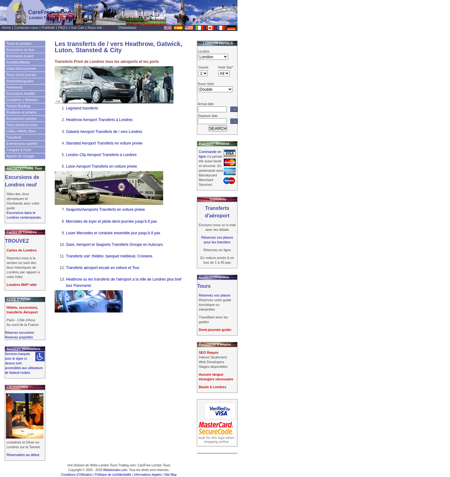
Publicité (48, 27)
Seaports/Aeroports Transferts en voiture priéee (105, 209)
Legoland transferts (82, 108)
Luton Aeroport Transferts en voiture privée (101, 166)
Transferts (14, 137)
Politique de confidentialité (113, 474)
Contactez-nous (26, 27)
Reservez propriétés (19, 337)
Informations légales (148, 474)
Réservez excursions (19, 332)
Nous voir (95, 27)
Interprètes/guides (20, 81)
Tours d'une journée (21, 75)
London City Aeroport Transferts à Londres (101, 155)
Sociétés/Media (18, 62)
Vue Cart (77, 27)
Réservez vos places (215, 295)
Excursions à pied (19, 56)
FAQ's (63, 27)
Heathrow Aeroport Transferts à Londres (99, 120)
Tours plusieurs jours (22, 125)
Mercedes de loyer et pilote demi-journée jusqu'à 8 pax (111, 221)
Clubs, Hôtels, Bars (21, 131)
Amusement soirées (21, 118)
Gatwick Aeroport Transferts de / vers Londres (104, 131)
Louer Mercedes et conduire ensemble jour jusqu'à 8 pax (113, 233)
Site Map (170, 474)
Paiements (14, 87)
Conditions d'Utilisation (76, 474)
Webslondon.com (115, 470)
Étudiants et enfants (21, 112)
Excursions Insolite (20, 93)
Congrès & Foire (18, 150)
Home (6, 27)
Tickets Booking (18, 106)
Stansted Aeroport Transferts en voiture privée (104, 143)
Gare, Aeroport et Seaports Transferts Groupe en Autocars (114, 244)
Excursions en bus (20, 50)
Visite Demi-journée (21, 68)
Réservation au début (23, 455)
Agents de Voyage (20, 156)
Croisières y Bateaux (22, 100)
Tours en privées (19, 43)
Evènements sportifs (22, 143)
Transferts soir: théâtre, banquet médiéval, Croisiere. (109, 256)
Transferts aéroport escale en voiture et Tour (102, 268)
